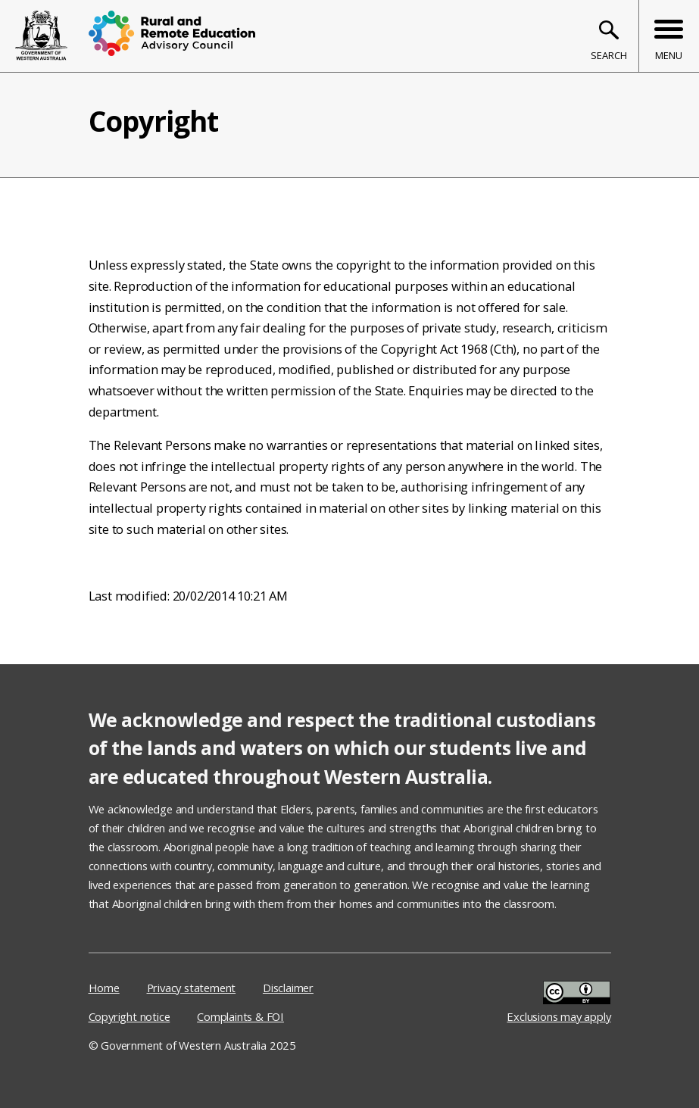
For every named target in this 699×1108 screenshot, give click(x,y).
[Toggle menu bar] (668, 36)
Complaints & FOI (240, 1016)
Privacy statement (191, 987)
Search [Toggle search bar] (609, 55)
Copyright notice (129, 1016)
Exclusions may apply (558, 1000)
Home (104, 987)
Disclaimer (288, 987)
